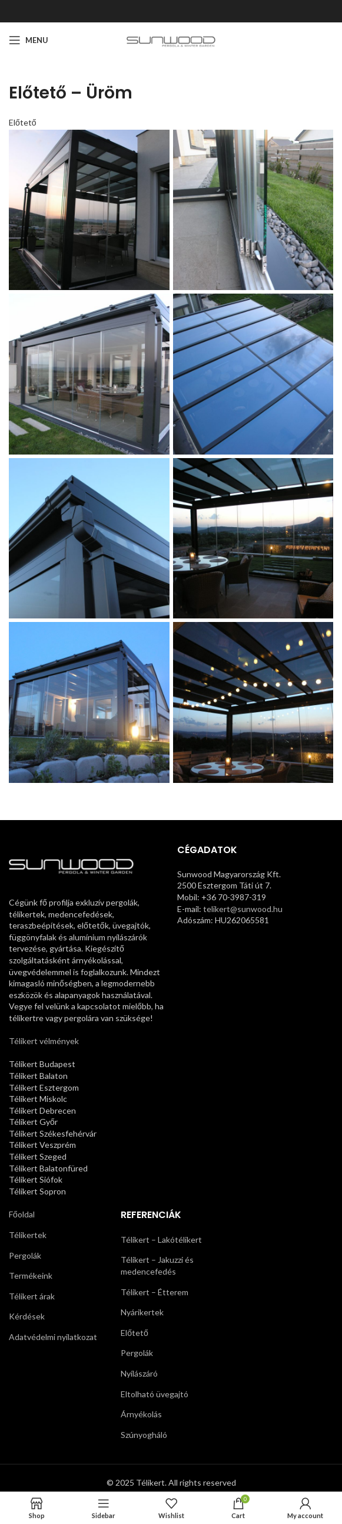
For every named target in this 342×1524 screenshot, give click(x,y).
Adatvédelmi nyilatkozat (53, 1337)
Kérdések (27, 1316)
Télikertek (28, 1235)
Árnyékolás (141, 1414)
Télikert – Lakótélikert (161, 1240)
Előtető (22, 122)
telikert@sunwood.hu (243, 909)
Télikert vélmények (44, 1041)
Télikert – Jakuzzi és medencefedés (157, 1265)
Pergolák (25, 1255)
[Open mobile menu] (28, 40)
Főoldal (22, 1214)
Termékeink (30, 1275)
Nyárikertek (142, 1312)
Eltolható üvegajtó (154, 1394)
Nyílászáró (139, 1373)
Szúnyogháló (144, 1435)
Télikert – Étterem (154, 1292)
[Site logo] (171, 39)
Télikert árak (32, 1296)
